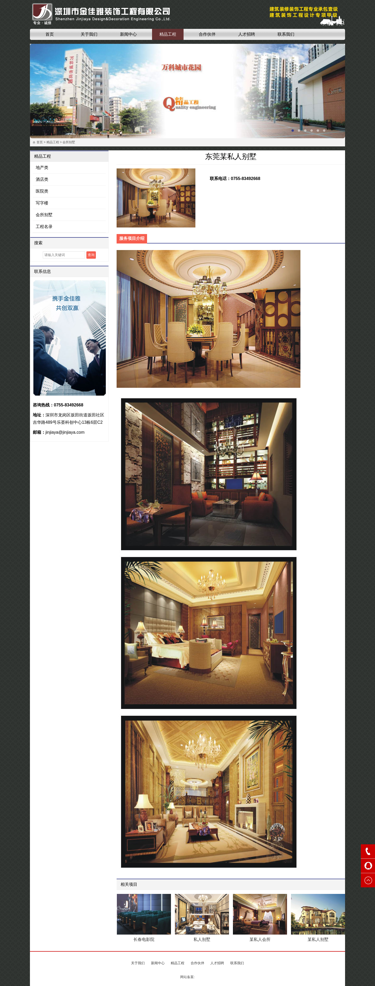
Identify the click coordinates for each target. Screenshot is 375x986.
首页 (49, 34)
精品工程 (167, 34)
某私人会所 (259, 939)
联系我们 (286, 34)
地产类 (42, 167)
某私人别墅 (318, 939)
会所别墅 (68, 142)
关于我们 (89, 34)
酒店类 (42, 179)
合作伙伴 (207, 34)
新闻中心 (128, 34)
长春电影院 (143, 939)
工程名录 (44, 226)
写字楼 (42, 203)
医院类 (42, 191)
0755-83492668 (68, 405)
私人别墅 (202, 939)
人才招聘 (246, 34)
